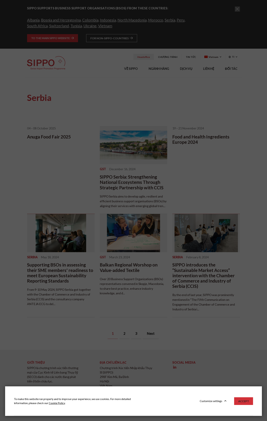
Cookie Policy (57, 403)
